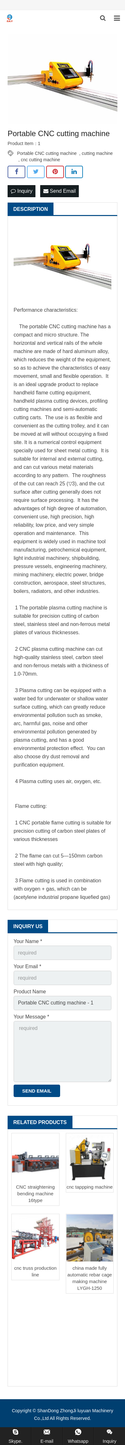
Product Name (30, 991)
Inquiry (21, 191)
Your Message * (31, 1016)
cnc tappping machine (89, 1187)
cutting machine (97, 153)
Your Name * (28, 941)
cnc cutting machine (40, 159)
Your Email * (27, 966)
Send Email (59, 191)
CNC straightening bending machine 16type (35, 1193)
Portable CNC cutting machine (47, 153)
